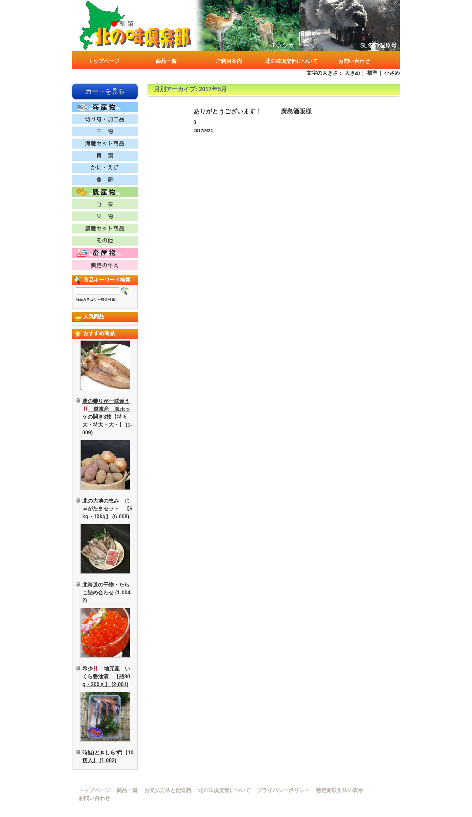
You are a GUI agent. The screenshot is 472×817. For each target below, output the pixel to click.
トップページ (103, 61)
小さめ (392, 73)
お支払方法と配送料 (167, 790)
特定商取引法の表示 (339, 790)
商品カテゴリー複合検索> (97, 299)
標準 (372, 73)
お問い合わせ (354, 61)
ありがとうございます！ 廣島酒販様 (252, 111)
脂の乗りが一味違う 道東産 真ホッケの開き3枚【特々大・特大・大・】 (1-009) (107, 416)
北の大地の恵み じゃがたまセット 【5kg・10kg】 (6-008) (107, 508)
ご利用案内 (229, 61)
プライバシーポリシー (283, 790)
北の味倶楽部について (291, 61)
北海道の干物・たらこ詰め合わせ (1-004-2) (107, 592)
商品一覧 (166, 61)
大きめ (352, 73)
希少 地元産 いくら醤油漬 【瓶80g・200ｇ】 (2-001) (106, 676)
